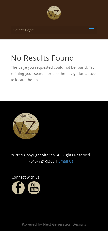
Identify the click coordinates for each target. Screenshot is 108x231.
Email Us (66, 161)
